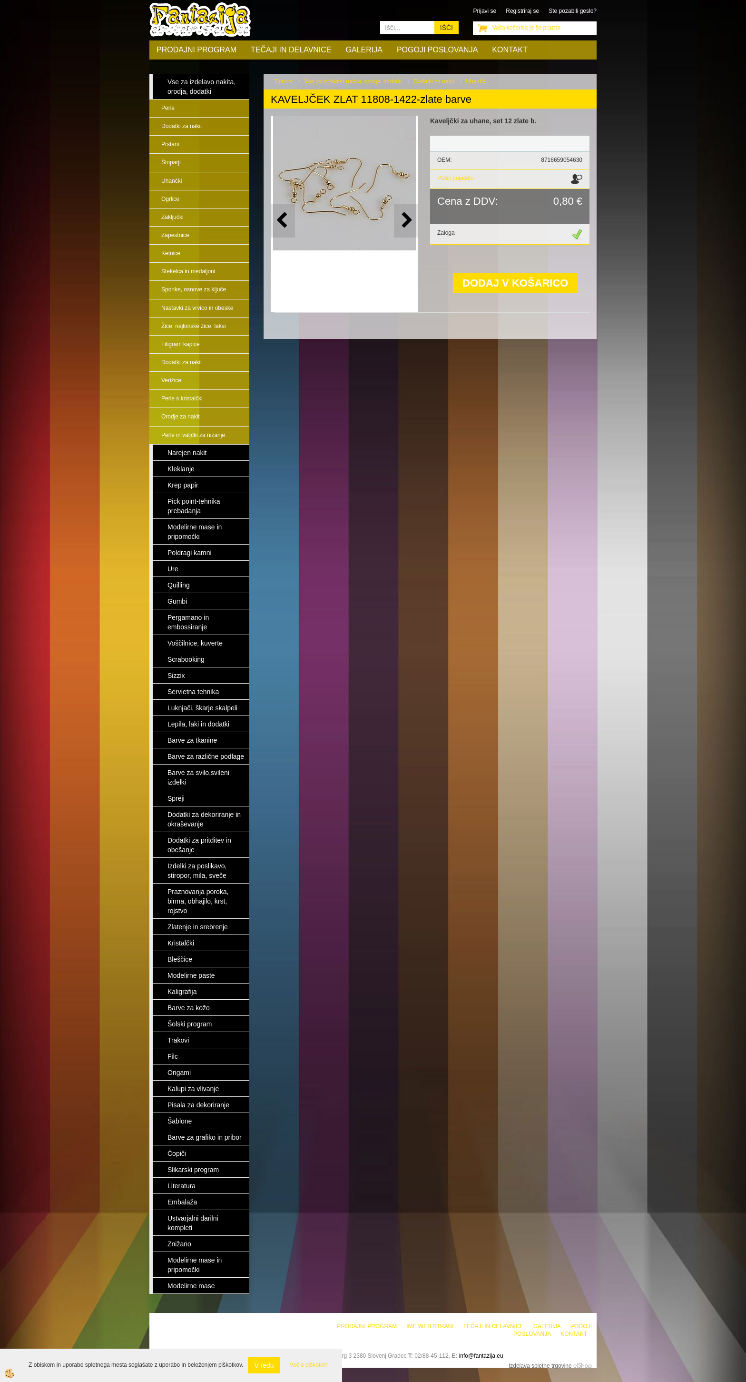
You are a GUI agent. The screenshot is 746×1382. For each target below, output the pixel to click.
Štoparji (171, 162)
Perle (168, 108)
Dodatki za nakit (181, 126)
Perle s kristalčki (182, 398)
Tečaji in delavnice (291, 50)
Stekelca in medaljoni (188, 271)
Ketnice (170, 253)
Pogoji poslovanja (437, 50)
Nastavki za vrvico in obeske (197, 308)
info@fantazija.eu (481, 1355)
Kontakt (509, 50)
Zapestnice (175, 235)
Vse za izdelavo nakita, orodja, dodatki (353, 81)
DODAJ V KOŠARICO (515, 283)
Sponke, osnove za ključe (193, 289)
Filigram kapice (180, 344)
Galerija (364, 50)
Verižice (171, 380)
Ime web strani (429, 1326)
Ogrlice (170, 199)
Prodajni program (196, 50)
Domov (284, 81)
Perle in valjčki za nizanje (193, 435)
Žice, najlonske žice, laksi (193, 326)
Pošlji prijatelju (455, 178)
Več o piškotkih (309, 1365)
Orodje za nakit (180, 416)
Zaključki (172, 217)
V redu (264, 1365)
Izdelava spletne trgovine (540, 1365)
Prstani (170, 144)
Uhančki (171, 181)
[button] (406, 221)
